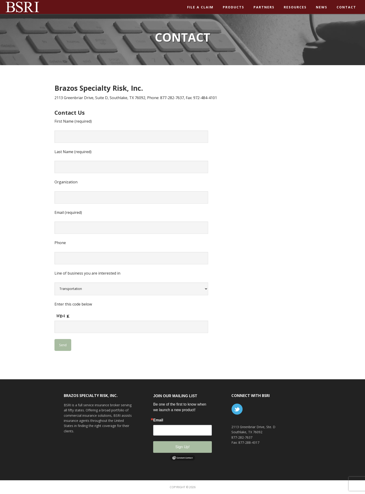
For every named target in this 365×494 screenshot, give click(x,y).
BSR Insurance (42, 6)
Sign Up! (182, 447)
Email (158, 420)
